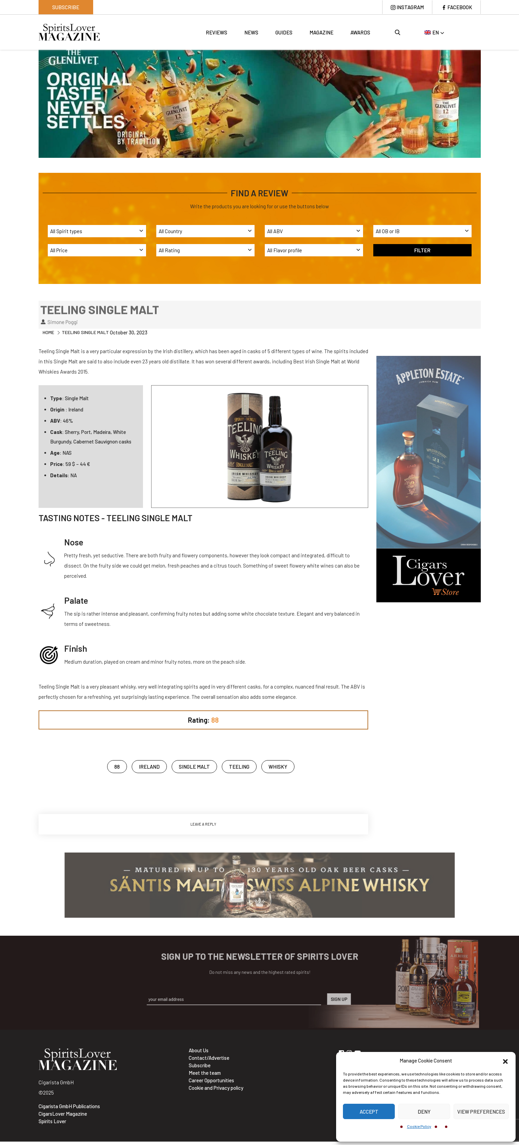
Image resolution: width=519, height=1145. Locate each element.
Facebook (459, 7)
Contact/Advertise (209, 1058)
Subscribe (65, 7)
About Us (198, 1050)
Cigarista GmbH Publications (69, 1106)
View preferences (481, 1112)
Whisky (278, 767)
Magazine (321, 32)
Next (485, 103)
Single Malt (194, 767)
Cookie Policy (419, 1126)
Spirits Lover (52, 1121)
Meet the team (205, 1073)
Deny (424, 1112)
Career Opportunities (211, 1080)
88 (117, 767)
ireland (149, 767)
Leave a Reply (203, 824)
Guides (283, 32)
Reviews (216, 32)
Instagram (410, 7)
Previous (33, 103)
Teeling (239, 767)
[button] (505, 1060)
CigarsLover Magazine (63, 1114)
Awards (360, 32)
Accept (369, 1112)
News (251, 32)
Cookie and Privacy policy (216, 1088)
